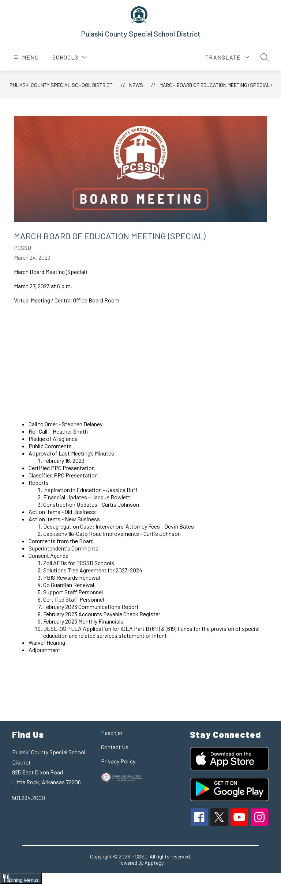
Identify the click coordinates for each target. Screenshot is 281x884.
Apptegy (154, 863)
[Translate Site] (227, 57)
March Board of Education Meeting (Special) (215, 85)
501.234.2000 (28, 797)
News (136, 85)
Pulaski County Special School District (61, 85)
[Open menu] (25, 57)
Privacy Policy (118, 761)
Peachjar (112, 732)
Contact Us (114, 746)
